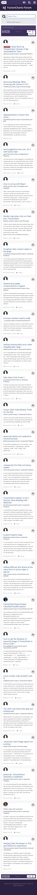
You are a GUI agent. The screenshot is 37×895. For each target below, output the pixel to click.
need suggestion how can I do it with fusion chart (17, 150)
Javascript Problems (26, 54)
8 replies (17, 593)
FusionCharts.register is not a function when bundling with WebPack (16, 500)
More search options (13, 22)
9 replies (20, 173)
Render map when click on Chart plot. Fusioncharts (17, 217)
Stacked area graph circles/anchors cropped (14, 284)
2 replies (19, 307)
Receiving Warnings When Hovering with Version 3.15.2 (15, 83)
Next (30, 31)
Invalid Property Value (12, 535)
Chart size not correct (12, 809)
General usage (26, 87)
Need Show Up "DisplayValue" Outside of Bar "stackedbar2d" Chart (16, 49)
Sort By (31, 34)
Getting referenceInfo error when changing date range (17, 345)
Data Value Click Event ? (13, 377)
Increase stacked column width (16, 318)
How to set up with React (14, 184)
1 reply (20, 333)
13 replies (19, 763)
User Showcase (24, 221)
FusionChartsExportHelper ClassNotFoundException (15, 605)
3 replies (17, 104)
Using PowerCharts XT (23, 320)
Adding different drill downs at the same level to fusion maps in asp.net (18, 569)
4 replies (17, 205)
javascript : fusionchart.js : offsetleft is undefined (14, 775)
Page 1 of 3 (18, 31)
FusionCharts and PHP (10, 648)
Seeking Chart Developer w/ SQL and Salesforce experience (17, 844)
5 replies (20, 454)
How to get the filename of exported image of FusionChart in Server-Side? (17, 641)
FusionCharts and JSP (26, 609)
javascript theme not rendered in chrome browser (17, 437)
